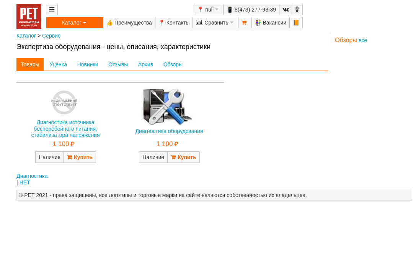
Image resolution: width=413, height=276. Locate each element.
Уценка (58, 64)
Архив (145, 64)
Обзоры (173, 64)
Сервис (51, 36)
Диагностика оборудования (169, 131)
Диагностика (31, 176)
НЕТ (25, 182)
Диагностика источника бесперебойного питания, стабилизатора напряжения (65, 128)
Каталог (26, 36)
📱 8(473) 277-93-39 (251, 10)
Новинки (87, 64)
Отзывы (118, 64)
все (363, 40)
